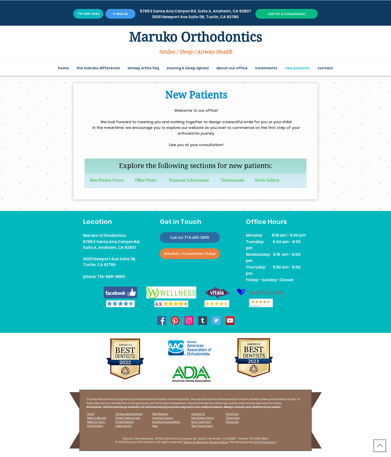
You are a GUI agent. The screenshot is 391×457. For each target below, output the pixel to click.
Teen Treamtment (202, 426)
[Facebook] (161, 320)
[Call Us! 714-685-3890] (190, 237)
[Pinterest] (175, 320)
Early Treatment (201, 422)
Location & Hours (162, 418)
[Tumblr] (202, 320)
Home (90, 414)
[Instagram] (189, 320)
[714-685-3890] (88, 14)
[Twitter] (216, 320)
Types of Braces (124, 422)
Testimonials (232, 180)
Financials (232, 422)
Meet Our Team (96, 422)
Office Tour (232, 414)
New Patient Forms (107, 180)
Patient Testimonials (127, 418)
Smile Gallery (267, 180)
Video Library (123, 426)
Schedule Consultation (166, 422)
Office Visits (145, 180)
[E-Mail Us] (120, 14)
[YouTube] (230, 320)
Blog (155, 426)
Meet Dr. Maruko (96, 418)
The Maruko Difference (128, 414)
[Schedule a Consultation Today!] (190, 253)
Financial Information (189, 180)
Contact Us (198, 414)
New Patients (160, 414)
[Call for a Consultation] (286, 14)
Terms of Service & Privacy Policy (206, 442)
